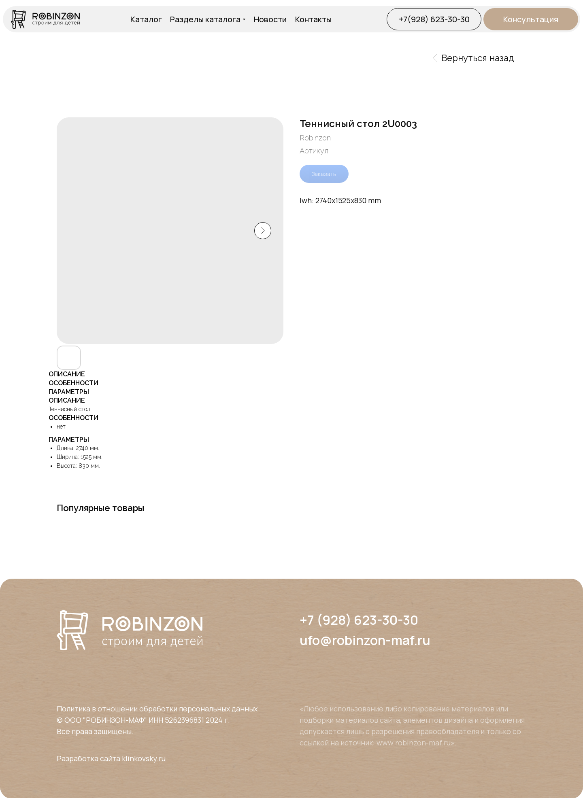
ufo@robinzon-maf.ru (365, 640)
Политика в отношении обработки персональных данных (157, 708)
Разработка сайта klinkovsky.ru (111, 758)
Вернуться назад (473, 58)
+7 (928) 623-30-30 (359, 620)
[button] (530, 19)
